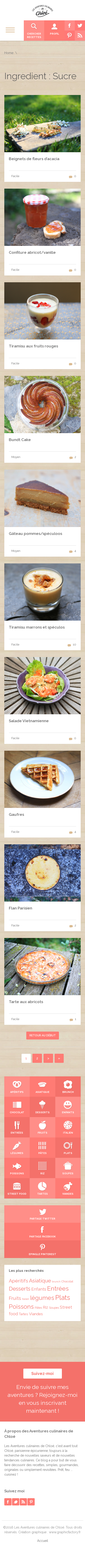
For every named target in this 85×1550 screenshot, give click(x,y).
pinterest (31, 1501)
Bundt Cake (20, 439)
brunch (56, 1281)
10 (74, 644)
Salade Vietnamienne (29, 721)
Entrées (58, 1288)
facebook (8, 1501)
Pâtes (38, 1307)
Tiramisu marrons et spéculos (37, 627)
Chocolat (67, 1281)
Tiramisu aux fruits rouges (33, 346)
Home (8, 53)
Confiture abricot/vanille (32, 252)
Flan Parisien (20, 908)
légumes (42, 1297)
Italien (25, 1299)
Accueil (42, 1541)
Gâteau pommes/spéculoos (35, 533)
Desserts (19, 1289)
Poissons (21, 1306)
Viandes (36, 1314)
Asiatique (40, 1281)
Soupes (54, 1307)
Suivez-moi (42, 1373)
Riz (45, 1307)
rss (23, 1501)
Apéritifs (18, 1281)
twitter (15, 1501)
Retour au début (42, 1035)
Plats (62, 1297)
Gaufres (16, 814)
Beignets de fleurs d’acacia (34, 159)
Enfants (38, 1289)
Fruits (15, 1298)
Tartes (23, 1314)
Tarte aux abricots (26, 1001)
